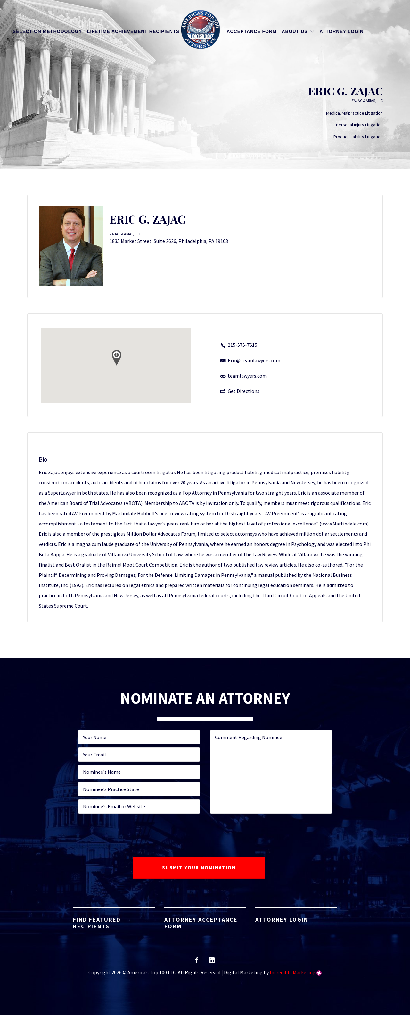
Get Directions (243, 391)
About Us (295, 31)
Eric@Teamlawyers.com (254, 360)
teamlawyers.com (247, 375)
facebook (196, 962)
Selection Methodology (47, 31)
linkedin (212, 962)
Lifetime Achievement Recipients (133, 31)
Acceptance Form (251, 31)
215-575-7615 (242, 345)
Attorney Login (341, 31)
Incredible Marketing (293, 972)
